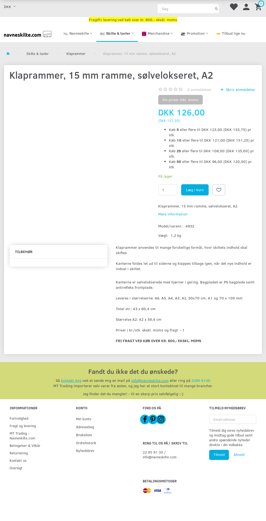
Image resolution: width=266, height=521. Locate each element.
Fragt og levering (23, 425)
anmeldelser (199, 89)
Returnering (19, 453)
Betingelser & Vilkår (25, 445)
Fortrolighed (19, 418)
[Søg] (216, 8)
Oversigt (16, 468)
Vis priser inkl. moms (180, 99)
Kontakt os (18, 460)
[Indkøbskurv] (259, 6)
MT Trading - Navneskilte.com (22, 435)
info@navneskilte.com (150, 380)
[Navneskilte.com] (27, 33)
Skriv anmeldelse (240, 89)
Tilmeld (219, 454)
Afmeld (239, 454)
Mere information (173, 214)
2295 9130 (201, 380)
